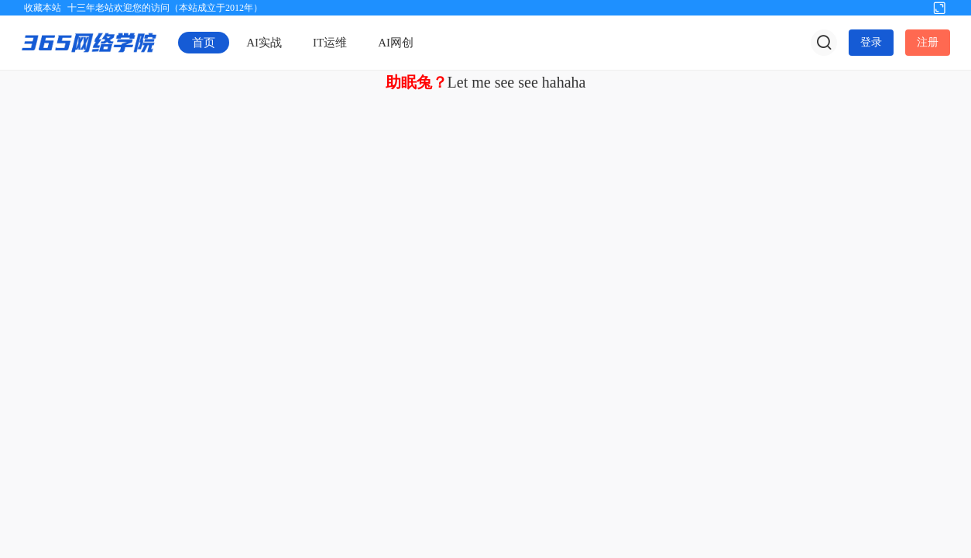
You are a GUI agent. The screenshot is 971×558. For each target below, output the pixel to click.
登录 (871, 42)
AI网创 (395, 42)
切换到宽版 (939, 7)
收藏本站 (42, 7)
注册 (927, 42)
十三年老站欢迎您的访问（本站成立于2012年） (164, 7)
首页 (203, 42)
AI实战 (264, 42)
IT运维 (330, 42)
